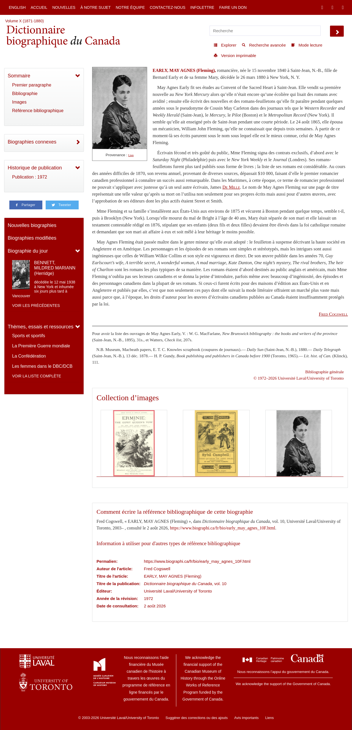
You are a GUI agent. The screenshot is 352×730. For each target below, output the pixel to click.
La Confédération (29, 356)
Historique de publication (35, 168)
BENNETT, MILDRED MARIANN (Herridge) (54, 267)
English (17, 7)
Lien (131, 155)
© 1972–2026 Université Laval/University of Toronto (299, 378)
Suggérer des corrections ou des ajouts (197, 718)
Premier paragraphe (31, 85)
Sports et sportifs (28, 335)
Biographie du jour (28, 251)
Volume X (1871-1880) (24, 21)
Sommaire (19, 76)
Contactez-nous (167, 7)
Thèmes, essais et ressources (40, 326)
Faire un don (233, 7)
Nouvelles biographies (32, 225)
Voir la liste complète (36, 376)
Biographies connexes (32, 142)
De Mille (231, 187)
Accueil (39, 7)
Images (19, 102)
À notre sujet (95, 7)
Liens (269, 718)
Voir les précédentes (36, 305)
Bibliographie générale (324, 371)
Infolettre (202, 7)
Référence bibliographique (38, 110)
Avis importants (246, 718)
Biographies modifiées (32, 238)
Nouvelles (63, 7)
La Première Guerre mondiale (41, 346)
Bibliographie (25, 93)
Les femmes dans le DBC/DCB (42, 366)
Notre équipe (130, 7)
